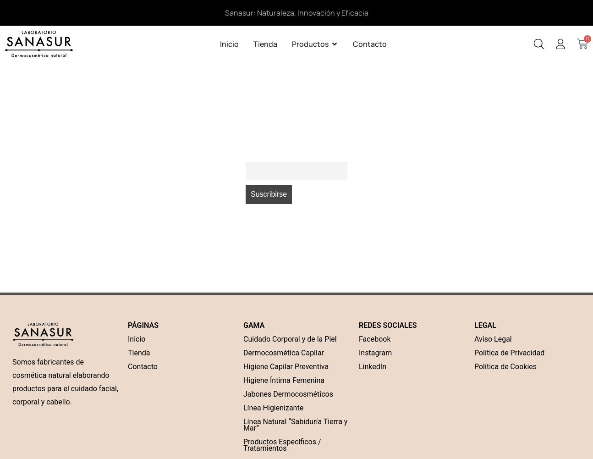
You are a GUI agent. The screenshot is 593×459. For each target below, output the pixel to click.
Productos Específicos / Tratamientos (282, 445)
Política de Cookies (505, 366)
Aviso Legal (493, 339)
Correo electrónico (274, 155)
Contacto (143, 366)
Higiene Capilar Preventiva (286, 366)
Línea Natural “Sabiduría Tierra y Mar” (295, 424)
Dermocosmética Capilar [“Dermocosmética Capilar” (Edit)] (283, 352)
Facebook (374, 339)
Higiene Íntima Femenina (283, 380)
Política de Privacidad (509, 352)
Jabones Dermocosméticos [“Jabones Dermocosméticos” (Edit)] (288, 394)
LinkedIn (372, 366)
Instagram (375, 352)
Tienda (139, 352)
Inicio (136, 339)
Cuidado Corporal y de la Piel (290, 339)
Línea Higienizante (273, 408)
